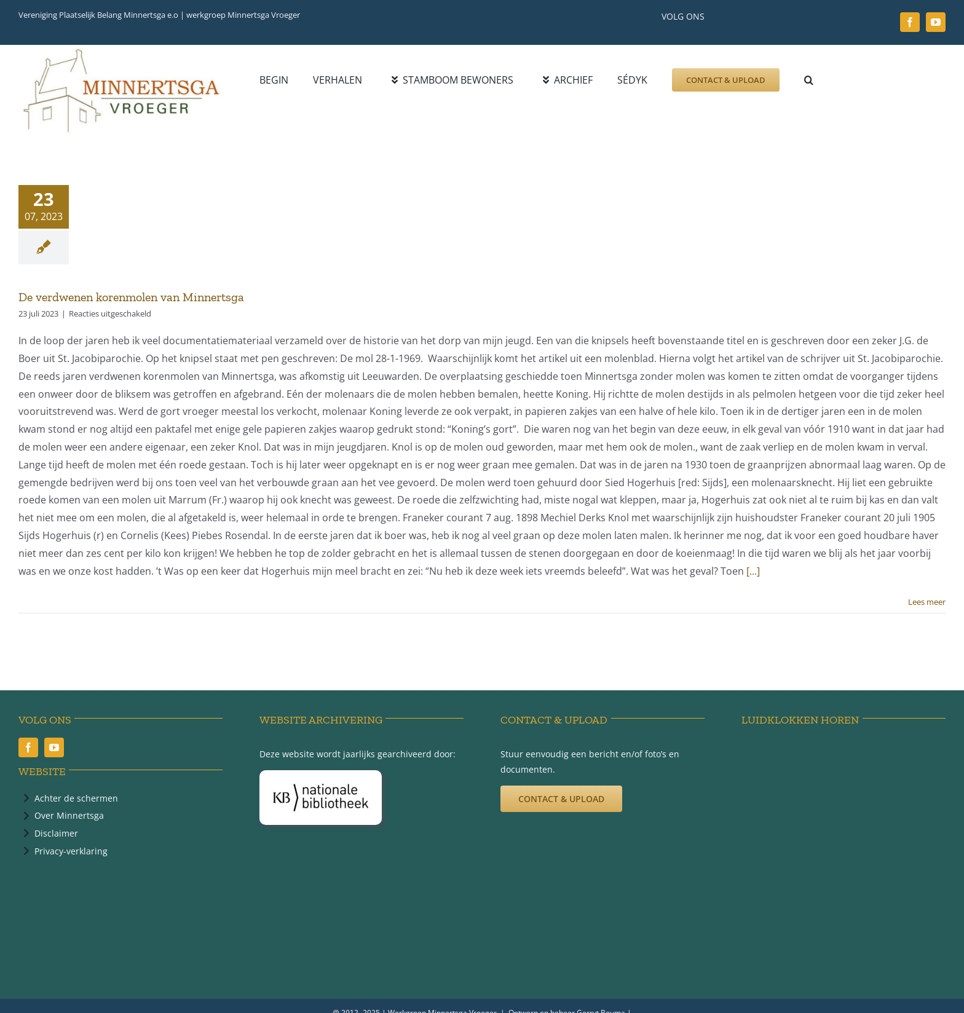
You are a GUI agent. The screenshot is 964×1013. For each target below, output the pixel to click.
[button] (808, 80)
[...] (753, 571)
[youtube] (936, 22)
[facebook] (910, 22)
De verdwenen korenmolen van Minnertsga (131, 297)
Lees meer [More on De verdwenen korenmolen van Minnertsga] (927, 601)
